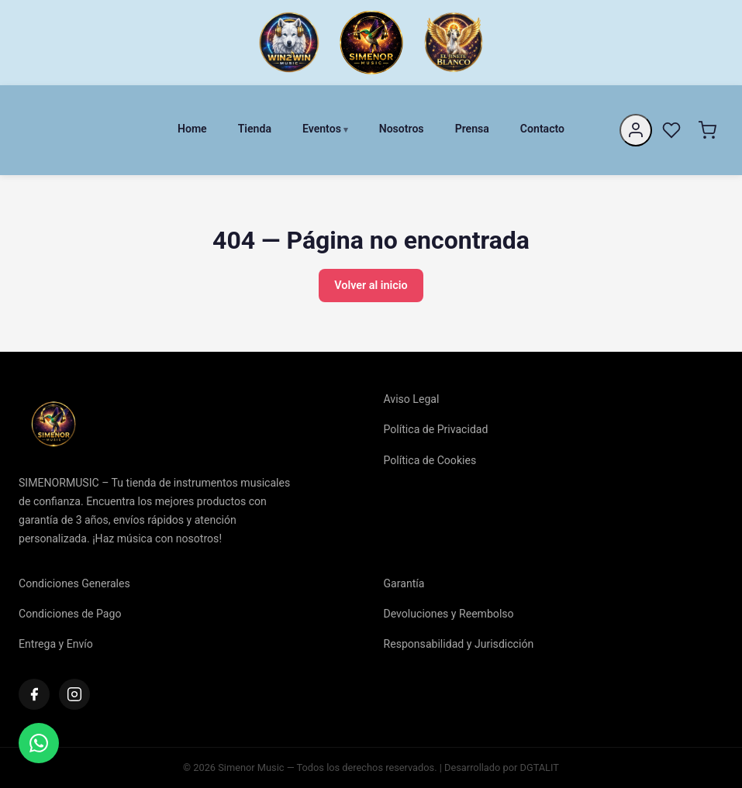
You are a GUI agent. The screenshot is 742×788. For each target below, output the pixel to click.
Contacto (542, 128)
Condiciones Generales (74, 583)
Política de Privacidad (436, 429)
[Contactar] (39, 743)
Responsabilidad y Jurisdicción (459, 644)
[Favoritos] (671, 130)
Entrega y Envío (56, 644)
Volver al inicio (370, 285)
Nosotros (401, 128)
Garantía (404, 583)
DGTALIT (539, 767)
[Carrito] (707, 130)
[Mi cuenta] (635, 130)
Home (192, 128)
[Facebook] (34, 694)
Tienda (254, 128)
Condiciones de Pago (70, 613)
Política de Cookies (430, 460)
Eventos (321, 128)
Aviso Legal (412, 399)
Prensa (472, 128)
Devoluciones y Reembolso (449, 613)
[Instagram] (74, 694)
